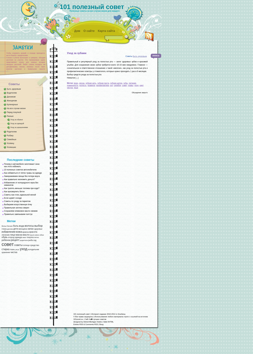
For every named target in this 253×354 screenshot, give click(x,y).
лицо (12, 234)
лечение (6, 235)
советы (18, 245)
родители (24, 240)
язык (76, 88)
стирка (6, 249)
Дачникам (11, 97)
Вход (101, 324)
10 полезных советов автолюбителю (20, 170)
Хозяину (10, 143)
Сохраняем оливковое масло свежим (20, 211)
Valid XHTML (108, 322)
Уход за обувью (16, 120)
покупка (30, 237)
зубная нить (91, 83)
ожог (24, 237)
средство (34, 245)
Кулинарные (12, 104)
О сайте (89, 31)
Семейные (11, 139)
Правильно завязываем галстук (18, 214)
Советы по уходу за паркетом (17, 201)
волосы (29, 225)
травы (130, 85)
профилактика (102, 85)
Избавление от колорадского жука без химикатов (21, 184)
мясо (37, 235)
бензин (10, 226)
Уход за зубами (76, 53)
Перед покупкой (14, 112)
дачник (10, 229)
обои (42, 235)
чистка (13, 252)
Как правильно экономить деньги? (19, 179)
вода (21, 225)
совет (8, 244)
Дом (77, 31)
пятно (36, 237)
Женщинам (12, 101)
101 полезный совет (92, 6)
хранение (6, 252)
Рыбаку (10, 135)
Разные (10, 116)
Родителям (12, 132)
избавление (8, 231)
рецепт (15, 239)
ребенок (6, 240)
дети (15, 229)
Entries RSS (78, 324)
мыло (32, 235)
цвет (141, 85)
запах (30, 228)
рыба (30, 240)
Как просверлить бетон (14, 191)
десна (82, 83)
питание (132, 83)
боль (15, 226)
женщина (22, 229)
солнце (26, 245)
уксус (17, 249)
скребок (117, 85)
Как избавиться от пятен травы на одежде (23, 173)
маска (19, 234)
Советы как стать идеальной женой (20, 195)
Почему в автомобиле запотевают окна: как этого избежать (22, 165)
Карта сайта (106, 31)
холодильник (33, 249)
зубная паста (103, 83)
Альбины (122, 314)
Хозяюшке (11, 147)
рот (111, 85)
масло (26, 234)
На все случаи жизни (16, 108)
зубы (125, 83)
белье (4, 226)
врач (76, 83)
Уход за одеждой (17, 123)
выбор (38, 225)
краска (25, 232)
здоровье (38, 229)
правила (91, 85)
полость (82, 85)
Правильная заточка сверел (16, 208)
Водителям (12, 93)
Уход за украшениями (19, 127)
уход (23, 249)
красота (33, 232)
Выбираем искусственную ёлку (18, 204)
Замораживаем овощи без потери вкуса (22, 176)
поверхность (72, 85)
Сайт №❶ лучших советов (95, 319)
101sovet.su (78, 319)
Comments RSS (91, 324)
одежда (18, 237)
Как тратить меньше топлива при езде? (21, 188)
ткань (12, 249)
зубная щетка (116, 83)
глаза (4, 229)
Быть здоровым (14, 89)
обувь (5, 237)
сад (34, 240)
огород (11, 237)
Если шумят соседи (13, 198)
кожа (19, 231)
